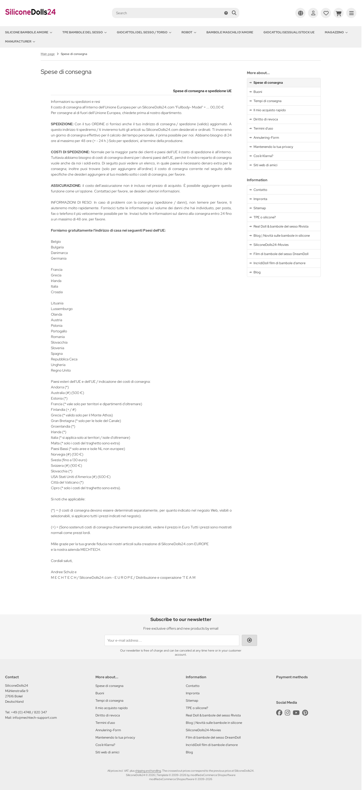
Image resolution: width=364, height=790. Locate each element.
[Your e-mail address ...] (171, 640)
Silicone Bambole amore (28, 32)
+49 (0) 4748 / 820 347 (29, 712)
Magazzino (336, 32)
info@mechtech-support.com (35, 717)
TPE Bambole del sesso (84, 32)
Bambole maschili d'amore (229, 32)
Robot (188, 32)
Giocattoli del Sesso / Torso (144, 32)
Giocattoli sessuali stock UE (289, 32)
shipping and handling (148, 770)
